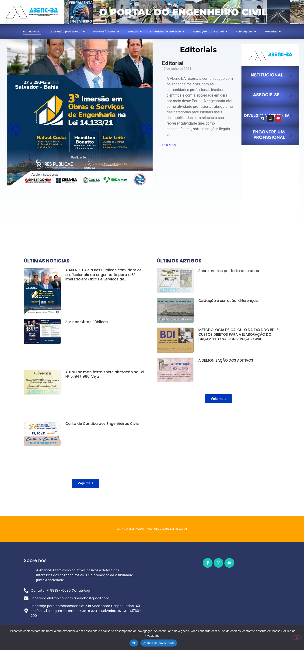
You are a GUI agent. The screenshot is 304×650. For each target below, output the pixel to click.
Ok (134, 643)
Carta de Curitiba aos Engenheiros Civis (102, 423)
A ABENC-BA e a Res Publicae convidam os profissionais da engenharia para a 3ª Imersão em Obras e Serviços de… (103, 275)
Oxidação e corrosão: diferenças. (228, 300)
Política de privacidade (159, 643)
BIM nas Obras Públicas (86, 322)
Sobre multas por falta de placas (228, 271)
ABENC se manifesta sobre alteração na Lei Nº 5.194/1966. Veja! (104, 374)
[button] (146, 129)
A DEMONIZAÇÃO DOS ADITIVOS (225, 360)
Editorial (173, 63)
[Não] (297, 637)
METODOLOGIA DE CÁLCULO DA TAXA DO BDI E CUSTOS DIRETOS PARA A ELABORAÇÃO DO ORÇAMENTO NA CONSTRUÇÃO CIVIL (238, 334)
